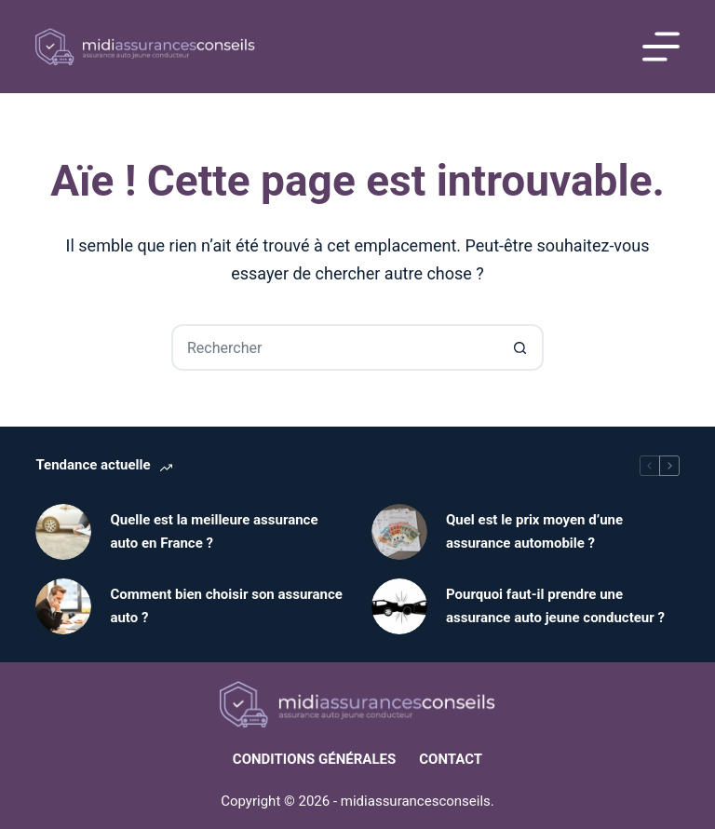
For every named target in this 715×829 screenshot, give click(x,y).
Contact (450, 759)
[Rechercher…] (334, 347)
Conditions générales (314, 759)
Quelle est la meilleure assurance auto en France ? (213, 531)
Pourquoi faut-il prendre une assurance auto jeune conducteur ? (555, 606)
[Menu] (661, 46)
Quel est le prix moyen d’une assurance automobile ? (534, 531)
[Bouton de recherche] (520, 347)
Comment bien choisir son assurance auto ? (226, 606)
